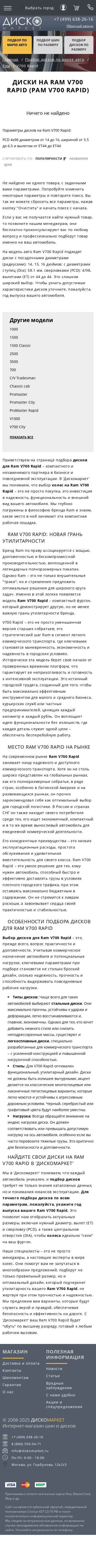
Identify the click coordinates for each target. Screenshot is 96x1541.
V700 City (17, 426)
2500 (14, 353)
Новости (54, 1368)
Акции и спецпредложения (64, 1404)
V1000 (15, 418)
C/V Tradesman (23, 377)
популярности (50, 159)
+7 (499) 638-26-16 (73, 19)
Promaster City (22, 402)
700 (13, 369)
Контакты (12, 1370)
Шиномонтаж (16, 1377)
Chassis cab (20, 386)
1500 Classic (20, 345)
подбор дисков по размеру (79, 45)
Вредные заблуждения (59, 1385)
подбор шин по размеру (48, 42)
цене (8, 165)
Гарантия (12, 1384)
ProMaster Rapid (24, 410)
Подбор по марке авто (17, 42)
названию (78, 159)
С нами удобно (60, 1394)
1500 (14, 337)
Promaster (18, 394)
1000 (14, 329)
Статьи (53, 1375)
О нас (8, 1391)
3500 (14, 361)
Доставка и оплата (21, 1363)
